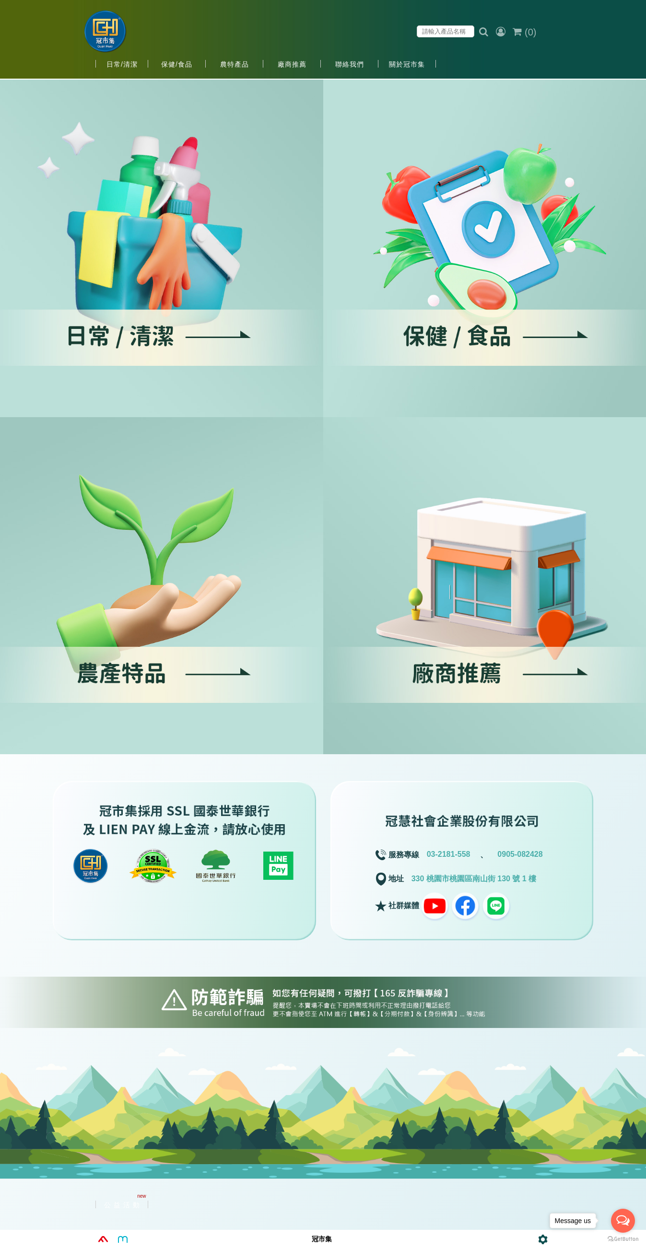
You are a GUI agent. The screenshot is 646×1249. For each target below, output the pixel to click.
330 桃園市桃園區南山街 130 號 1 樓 (474, 879)
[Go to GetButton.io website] (623, 1239)
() (524, 32)
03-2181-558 (448, 854)
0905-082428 (519, 854)
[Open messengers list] (623, 1221)
